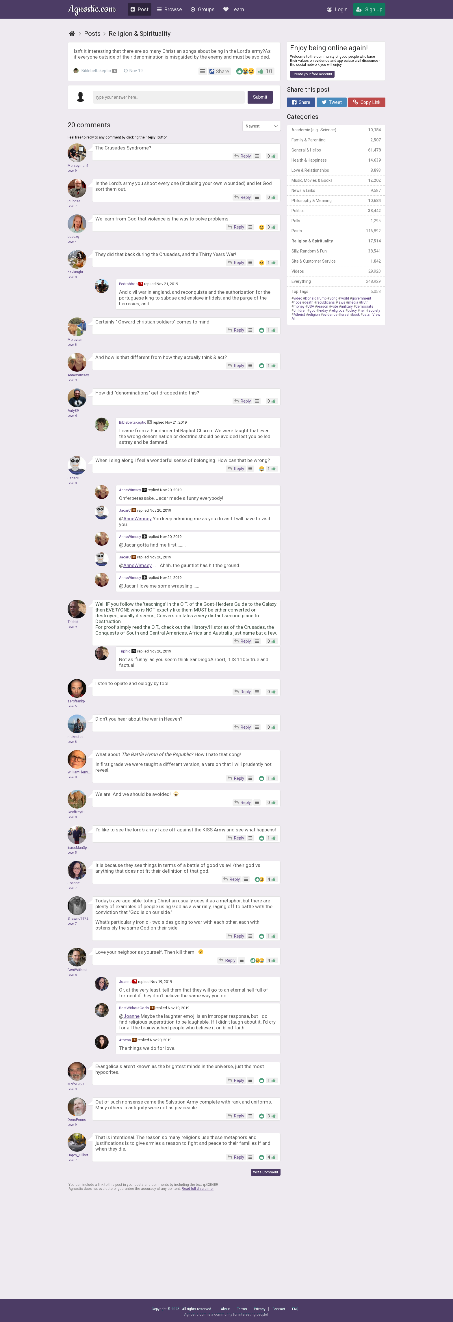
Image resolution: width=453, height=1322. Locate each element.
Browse (169, 9)
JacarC (125, 510)
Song (333, 298)
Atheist (299, 315)
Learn (233, 9)
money (299, 306)
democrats (364, 306)
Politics (336, 210)
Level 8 (72, 277)
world (344, 298)
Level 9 (72, 170)
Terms (242, 1309)
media (353, 302)
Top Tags (336, 291)
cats (366, 315)
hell (362, 310)
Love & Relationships (336, 170)
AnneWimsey (130, 490)
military (347, 306)
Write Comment (265, 1172)
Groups (203, 9)
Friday (323, 310)
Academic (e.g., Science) (336, 130)
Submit (260, 97)
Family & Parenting (336, 140)
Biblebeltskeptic (95, 70)
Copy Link (366, 102)
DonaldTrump (315, 298)
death (308, 302)
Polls (336, 220)
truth (365, 302)
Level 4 (72, 241)
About (225, 1309)
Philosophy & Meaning (336, 200)
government (361, 298)
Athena (125, 1040)
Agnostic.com (92, 9)
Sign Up (369, 9)
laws (341, 302)
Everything (336, 281)
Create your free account (312, 74)
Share (301, 102)
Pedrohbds (128, 284)
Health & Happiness (336, 160)
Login (337, 9)
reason (322, 306)
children (300, 310)
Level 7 (72, 206)
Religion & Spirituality (336, 241)
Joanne (125, 981)
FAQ (295, 1309)
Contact (278, 1309)
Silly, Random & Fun (336, 251)
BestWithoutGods (134, 1008)
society (374, 310)
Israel (344, 315)
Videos (336, 271)
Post (139, 9)
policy (352, 310)
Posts (336, 231)
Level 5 (72, 706)
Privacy (260, 1309)
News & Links (336, 190)
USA (310, 306)
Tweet (332, 102)
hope (297, 302)
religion (314, 315)
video (298, 298)
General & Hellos (336, 150)
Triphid (125, 651)
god (312, 310)
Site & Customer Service (336, 261)
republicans (325, 302)
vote (334, 306)
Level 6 (72, 415)
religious (338, 310)
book (356, 315)
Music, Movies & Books (336, 180)
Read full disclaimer (197, 1189)
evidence (330, 315)
